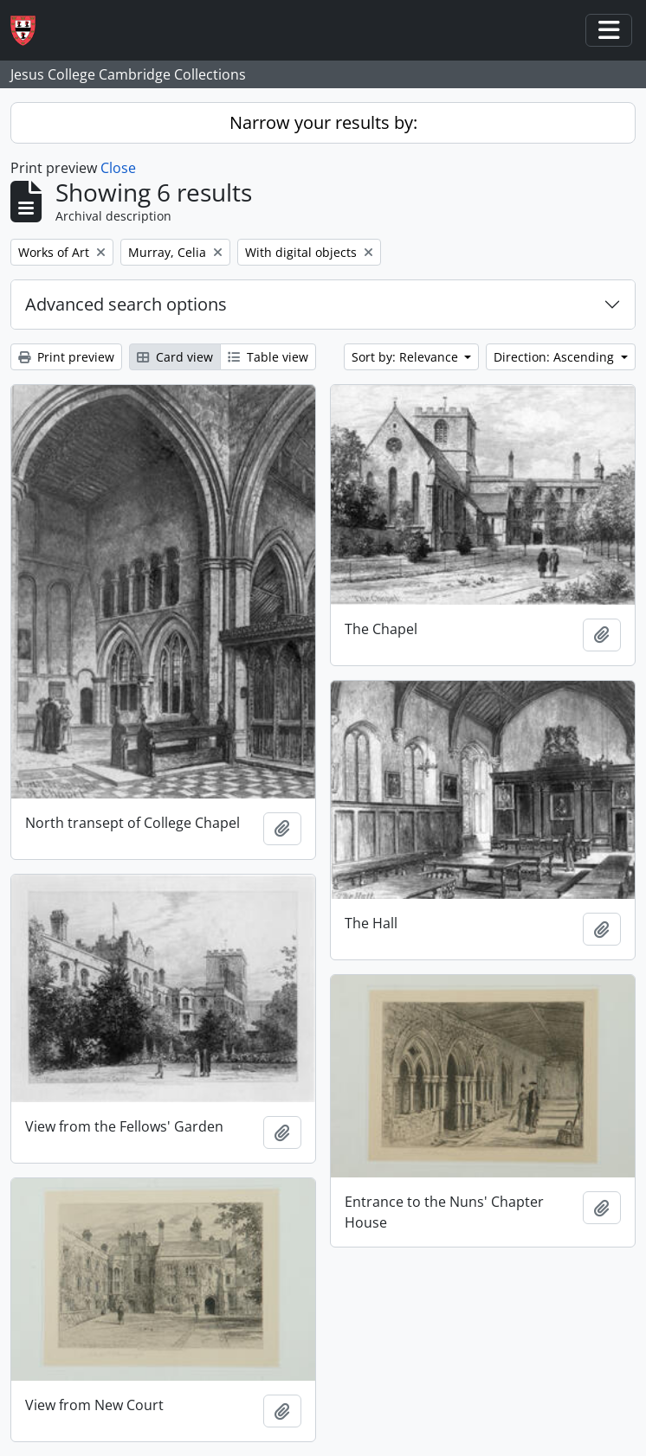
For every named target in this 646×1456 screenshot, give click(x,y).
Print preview (66, 357)
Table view (268, 357)
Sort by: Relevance (407, 357)
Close (118, 167)
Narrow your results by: (323, 122)
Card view (175, 357)
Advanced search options (126, 304)
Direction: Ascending (555, 357)
